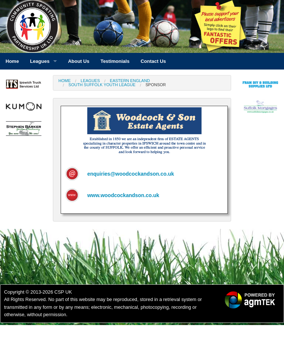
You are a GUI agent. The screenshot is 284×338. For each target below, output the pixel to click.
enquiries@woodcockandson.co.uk (130, 174)
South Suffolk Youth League (101, 84)
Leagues (90, 80)
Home (64, 80)
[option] (24, 86)
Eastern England (130, 80)
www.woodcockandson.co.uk (123, 195)
